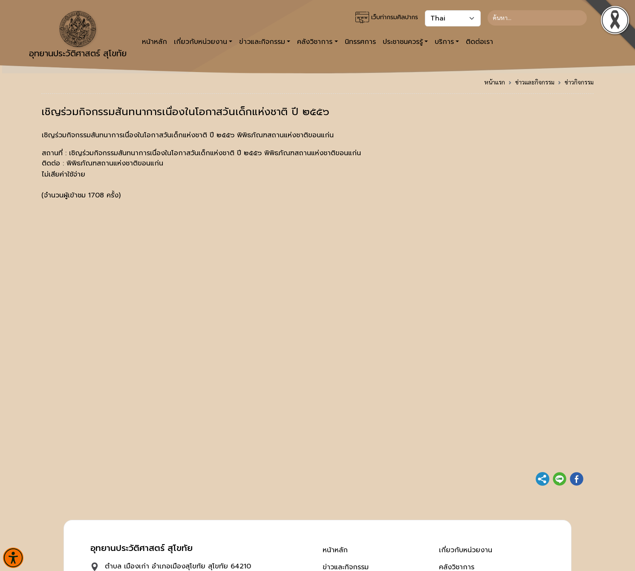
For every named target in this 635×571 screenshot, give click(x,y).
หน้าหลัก (154, 42)
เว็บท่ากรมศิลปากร (386, 17)
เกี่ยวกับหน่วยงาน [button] (200, 42)
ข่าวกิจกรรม (579, 82)
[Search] (537, 18)
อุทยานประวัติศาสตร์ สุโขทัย (78, 35)
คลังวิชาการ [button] (314, 42)
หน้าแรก (494, 82)
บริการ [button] (444, 42)
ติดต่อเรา (479, 42)
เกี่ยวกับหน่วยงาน (465, 550)
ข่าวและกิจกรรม (534, 82)
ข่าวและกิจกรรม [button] (262, 42)
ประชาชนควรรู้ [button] (403, 42)
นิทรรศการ (360, 42)
